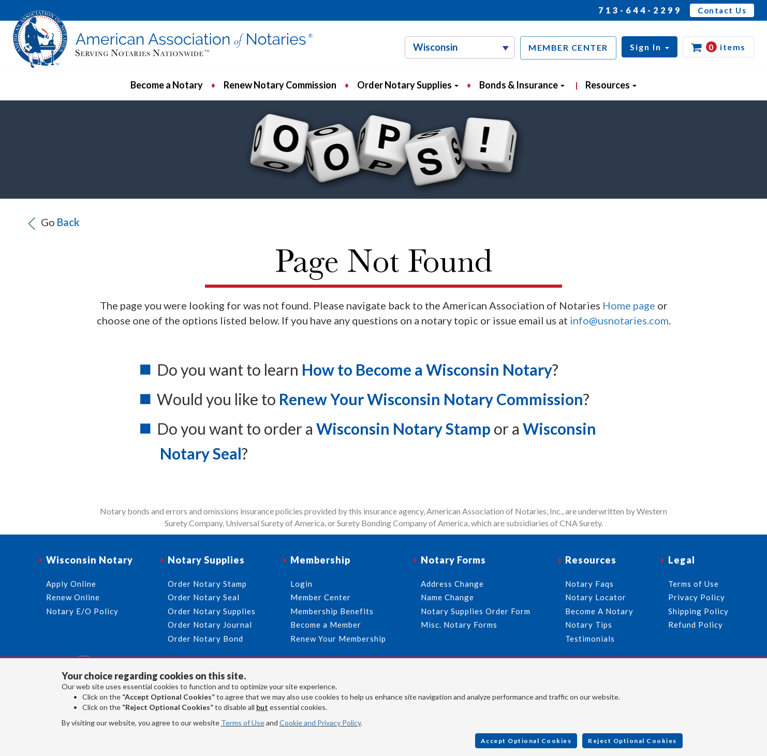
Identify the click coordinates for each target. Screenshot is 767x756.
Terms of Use (242, 722)
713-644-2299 (640, 10)
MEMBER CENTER (568, 47)
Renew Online (73, 597)
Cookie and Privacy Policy (320, 722)
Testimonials (590, 638)
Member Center (320, 597)
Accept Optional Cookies (526, 741)
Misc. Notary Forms (459, 624)
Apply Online (71, 583)
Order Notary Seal (204, 597)
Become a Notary (166, 85)
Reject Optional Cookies (632, 741)
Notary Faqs (589, 583)
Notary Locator (595, 597)
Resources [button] (611, 85)
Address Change (452, 583)
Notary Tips (588, 624)
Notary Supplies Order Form (475, 611)
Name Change (447, 597)
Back (68, 221)
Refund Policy (695, 624)
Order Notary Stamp (207, 583)
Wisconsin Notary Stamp (403, 428)
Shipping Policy (698, 611)
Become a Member (325, 624)
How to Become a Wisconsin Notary (427, 369)
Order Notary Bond (205, 638)
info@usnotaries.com (619, 320)
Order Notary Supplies (212, 611)
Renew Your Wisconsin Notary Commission (431, 399)
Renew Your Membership (338, 638)
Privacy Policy (696, 597)
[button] (649, 46)
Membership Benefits (332, 611)
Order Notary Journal (210, 624)
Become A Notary (599, 611)
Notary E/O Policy (82, 611)
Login (301, 583)
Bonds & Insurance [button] (522, 85)
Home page (628, 305)
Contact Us (722, 10)
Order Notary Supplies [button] (408, 85)
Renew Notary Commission (280, 85)
